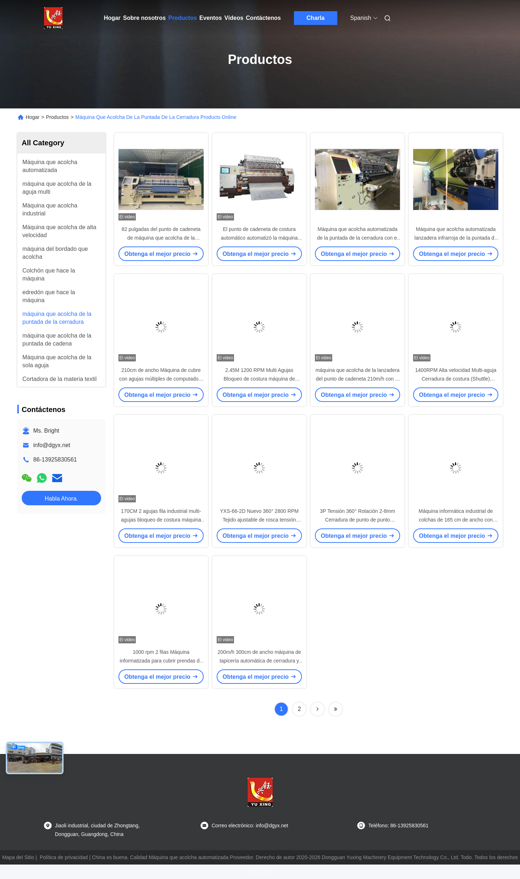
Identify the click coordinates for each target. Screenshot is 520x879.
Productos (182, 18)
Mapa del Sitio (18, 857)
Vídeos (233, 18)
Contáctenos (263, 18)
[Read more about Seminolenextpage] (317, 709)
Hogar (112, 18)
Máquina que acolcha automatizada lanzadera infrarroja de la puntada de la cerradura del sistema (456, 237)
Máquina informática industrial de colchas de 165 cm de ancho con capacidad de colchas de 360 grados (456, 519)
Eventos (210, 18)
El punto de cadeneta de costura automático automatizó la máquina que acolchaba (259, 237)
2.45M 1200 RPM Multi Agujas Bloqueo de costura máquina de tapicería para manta (259, 378)
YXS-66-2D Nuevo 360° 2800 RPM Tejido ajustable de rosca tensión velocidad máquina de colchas (259, 519)
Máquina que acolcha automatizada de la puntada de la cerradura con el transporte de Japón (357, 237)
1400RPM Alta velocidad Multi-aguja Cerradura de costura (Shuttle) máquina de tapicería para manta (456, 378)
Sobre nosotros (144, 18)
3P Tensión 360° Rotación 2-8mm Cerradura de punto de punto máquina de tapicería (357, 519)
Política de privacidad (64, 857)
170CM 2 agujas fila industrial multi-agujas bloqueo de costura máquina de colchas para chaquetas (161, 519)
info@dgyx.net (51, 445)
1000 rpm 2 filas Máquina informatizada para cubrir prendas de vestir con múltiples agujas (161, 660)
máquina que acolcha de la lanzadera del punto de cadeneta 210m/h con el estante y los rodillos (358, 378)
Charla (316, 18)
